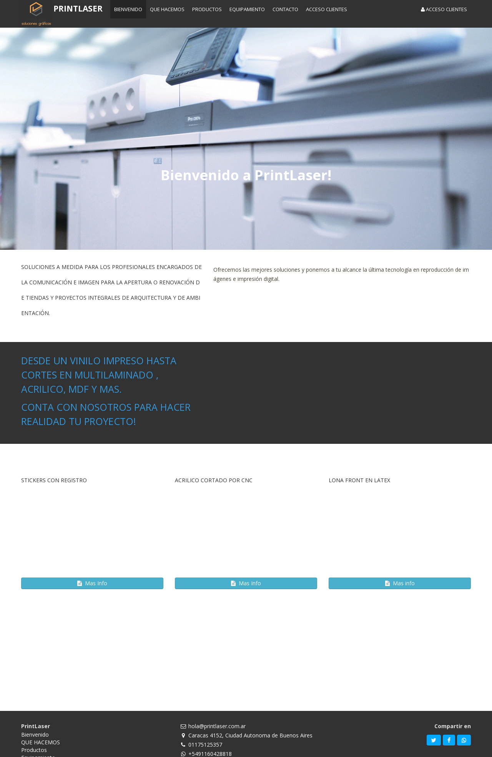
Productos (34, 750)
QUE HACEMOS (40, 742)
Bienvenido (35, 734)
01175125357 (205, 744)
